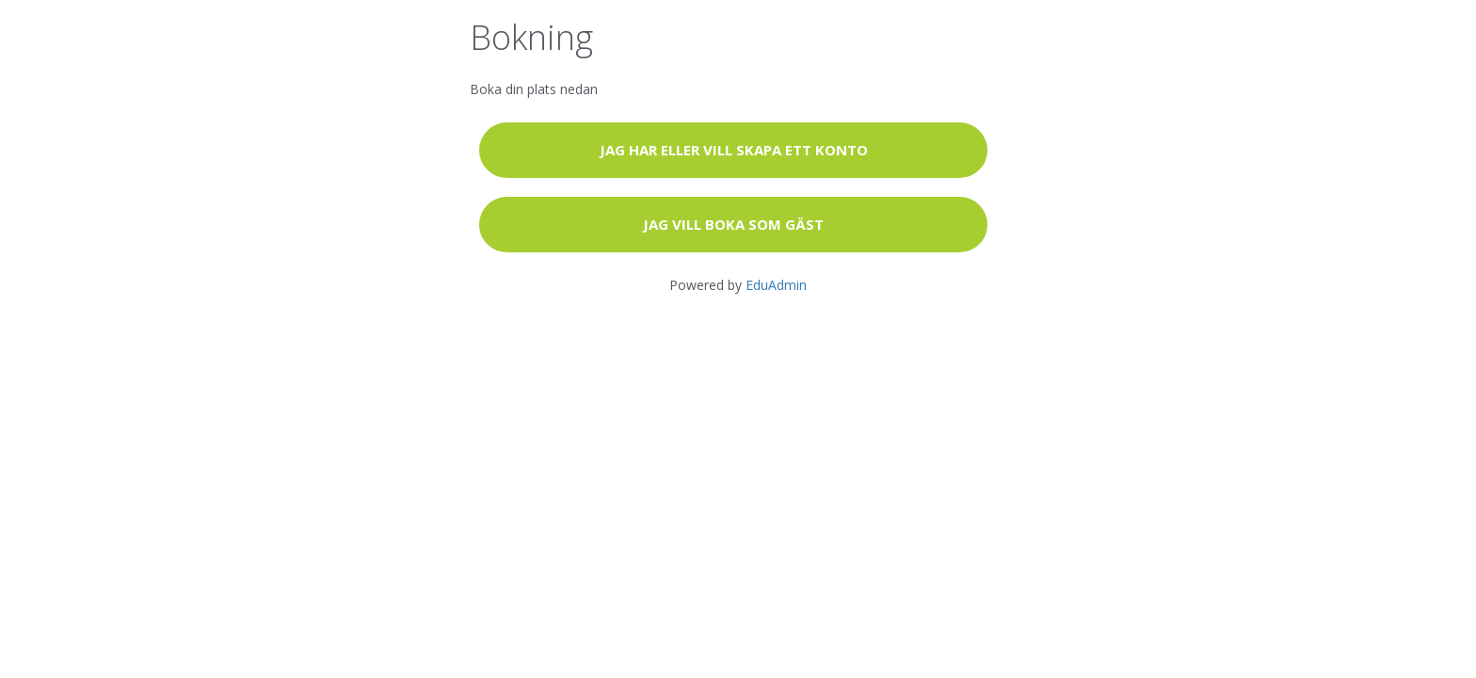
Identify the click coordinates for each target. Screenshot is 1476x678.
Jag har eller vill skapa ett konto (734, 149)
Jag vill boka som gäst (733, 224)
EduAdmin (776, 285)
